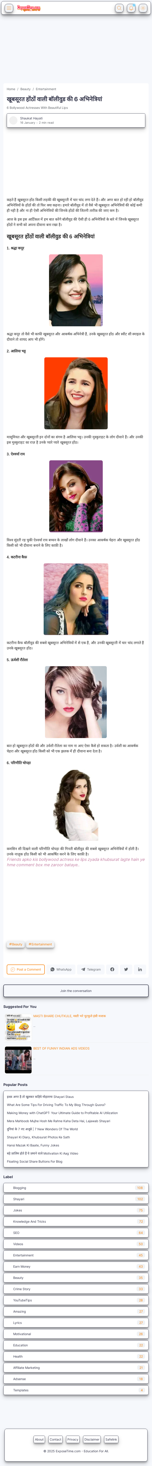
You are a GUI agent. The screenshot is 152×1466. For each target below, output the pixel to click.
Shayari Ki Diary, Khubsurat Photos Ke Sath (38, 1137)
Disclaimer (91, 1439)
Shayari (76, 1199)
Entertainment (40, 944)
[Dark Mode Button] (143, 8)
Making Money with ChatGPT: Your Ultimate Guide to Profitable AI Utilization (62, 1113)
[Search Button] (119, 8)
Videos (76, 1244)
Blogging (76, 1187)
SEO (76, 1232)
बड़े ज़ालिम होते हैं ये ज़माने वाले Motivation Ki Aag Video (42, 1153)
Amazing (76, 1311)
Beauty (15, 944)
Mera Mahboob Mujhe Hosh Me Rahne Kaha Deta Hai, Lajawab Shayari (58, 1121)
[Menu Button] (9, 8)
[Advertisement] (76, 51)
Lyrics (76, 1322)
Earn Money (76, 1266)
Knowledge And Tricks (76, 1221)
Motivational (76, 1334)
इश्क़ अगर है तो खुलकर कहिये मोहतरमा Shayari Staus (40, 1097)
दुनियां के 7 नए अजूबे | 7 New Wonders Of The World (42, 1129)
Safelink (111, 1439)
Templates (76, 1390)
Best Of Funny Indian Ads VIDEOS (61, 1048)
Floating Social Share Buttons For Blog (34, 1161)
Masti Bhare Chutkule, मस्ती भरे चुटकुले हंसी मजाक (69, 1016)
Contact (55, 1439)
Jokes (76, 1210)
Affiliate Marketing (76, 1367)
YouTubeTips (76, 1300)
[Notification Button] (131, 8)
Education (76, 1345)
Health (76, 1356)
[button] (60, 969)
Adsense (76, 1378)
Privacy (72, 1439)
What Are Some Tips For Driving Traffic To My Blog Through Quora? (56, 1105)
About (39, 1439)
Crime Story (76, 1289)
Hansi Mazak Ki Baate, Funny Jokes (33, 1145)
